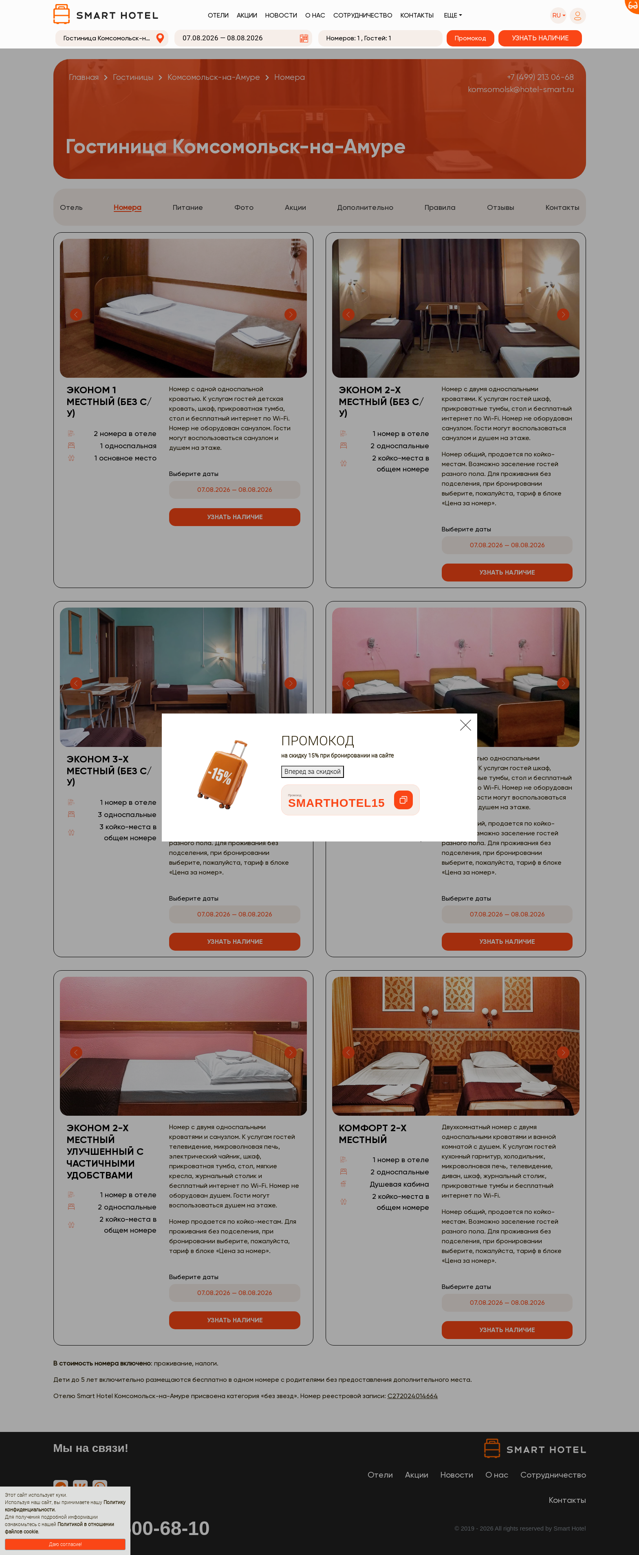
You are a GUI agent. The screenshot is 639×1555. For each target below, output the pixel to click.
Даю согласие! (65, 1544)
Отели (218, 15)
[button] (558, 15)
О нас (315, 15)
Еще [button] (450, 15)
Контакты (417, 15)
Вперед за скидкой (312, 771)
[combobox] (112, 38)
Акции (247, 15)
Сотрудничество (362, 15)
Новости (281, 15)
